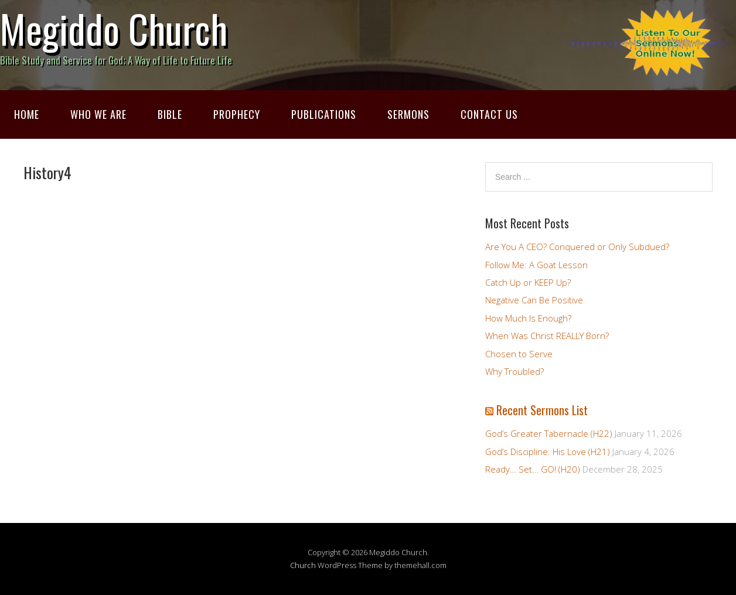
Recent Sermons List (542, 410)
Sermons (408, 114)
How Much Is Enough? (528, 318)
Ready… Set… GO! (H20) (532, 469)
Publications (323, 114)
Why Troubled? (514, 371)
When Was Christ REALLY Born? (547, 335)
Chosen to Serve (519, 354)
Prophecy (236, 114)
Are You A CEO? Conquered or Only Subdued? (577, 246)
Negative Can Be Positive (534, 300)
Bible (170, 114)
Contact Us (489, 114)
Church (303, 565)
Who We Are (98, 114)
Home (26, 114)
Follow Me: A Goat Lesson (536, 265)
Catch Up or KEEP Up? (528, 282)
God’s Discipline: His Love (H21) (547, 451)
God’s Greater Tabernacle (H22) (548, 433)
